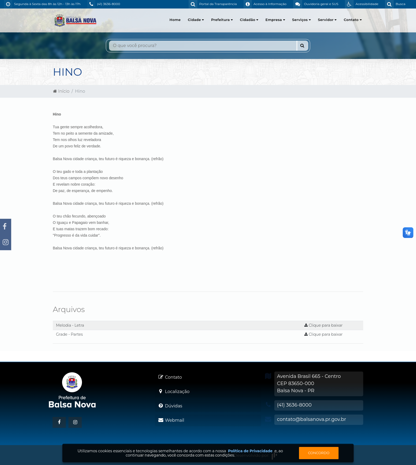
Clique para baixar (323, 325)
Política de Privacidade (250, 451)
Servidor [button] (327, 20)
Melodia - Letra (70, 325)
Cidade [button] (196, 20)
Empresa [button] (275, 20)
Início (61, 91)
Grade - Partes (69, 334)
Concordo (319, 453)
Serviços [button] (301, 20)
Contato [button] (353, 20)
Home (175, 20)
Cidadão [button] (249, 20)
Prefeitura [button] (222, 20)
